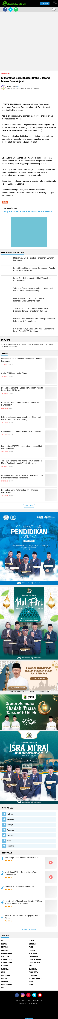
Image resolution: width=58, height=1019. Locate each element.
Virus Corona (6, 985)
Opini (3, 972)
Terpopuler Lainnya (29, 930)
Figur (9, 841)
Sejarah (10, 835)
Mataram (4, 966)
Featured (10, 830)
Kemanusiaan (6, 953)
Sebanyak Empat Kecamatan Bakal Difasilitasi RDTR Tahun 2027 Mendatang (21, 418)
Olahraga (33, 969)
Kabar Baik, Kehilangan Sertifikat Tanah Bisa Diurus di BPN (20, 403)
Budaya (10, 825)
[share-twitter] (10, 9)
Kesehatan (33, 953)
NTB (30, 966)
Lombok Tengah (35, 960)
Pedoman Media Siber (29, 1000)
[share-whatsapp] (16, 9)
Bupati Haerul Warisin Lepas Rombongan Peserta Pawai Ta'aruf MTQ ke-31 (22, 389)
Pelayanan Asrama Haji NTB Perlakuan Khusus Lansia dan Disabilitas (29, 211)
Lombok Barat (6, 960)
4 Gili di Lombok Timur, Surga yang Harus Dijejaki (22, 916)
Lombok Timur (6, 963)
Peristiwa (33, 975)
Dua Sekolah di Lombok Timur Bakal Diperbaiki (21, 431)
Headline (10, 846)
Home (3, 73)
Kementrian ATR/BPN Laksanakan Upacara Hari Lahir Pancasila (21, 447)
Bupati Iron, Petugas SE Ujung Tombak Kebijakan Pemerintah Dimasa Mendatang (22, 476)
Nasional (5, 969)
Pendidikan (5, 975)
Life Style (5, 956)
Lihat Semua (29, 505)
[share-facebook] (5, 9)
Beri (2, 941)
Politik (4, 978)
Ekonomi (10, 819)
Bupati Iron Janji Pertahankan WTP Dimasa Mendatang (19, 491)
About (18, 1000)
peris (31, 985)
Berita (5, 202)
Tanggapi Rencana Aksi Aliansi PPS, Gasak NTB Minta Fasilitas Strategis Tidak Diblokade (21, 462)
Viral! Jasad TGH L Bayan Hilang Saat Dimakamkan (21, 873)
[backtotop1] (56, 1003)
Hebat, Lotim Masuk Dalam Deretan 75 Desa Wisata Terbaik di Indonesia (23, 902)
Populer (45, 3)
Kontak (39, 1000)
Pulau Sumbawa (35, 978)
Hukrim (10, 814)
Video (31, 981)
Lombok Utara (34, 963)
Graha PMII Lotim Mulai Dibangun (15, 373)
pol (2, 988)
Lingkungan (33, 956)
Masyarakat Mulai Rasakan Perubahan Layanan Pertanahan (21, 360)
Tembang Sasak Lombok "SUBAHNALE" (21, 858)
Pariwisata (33, 972)
